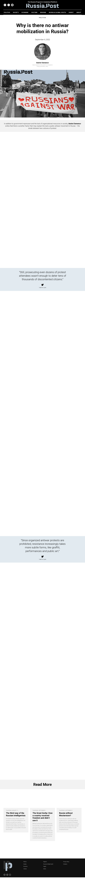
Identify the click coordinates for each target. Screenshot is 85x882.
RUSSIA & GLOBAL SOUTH (57, 12)
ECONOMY (25, 12)
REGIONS (43, 12)
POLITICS (7, 12)
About (44, 868)
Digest (44, 866)
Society (24, 864)
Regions (45, 861)
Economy (25, 866)
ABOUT (78, 12)
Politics (25, 861)
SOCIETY (16, 12)
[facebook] (5, 5)
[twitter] (8, 5)
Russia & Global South (48, 864)
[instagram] (12, 5)
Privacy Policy (66, 861)
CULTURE (34, 12)
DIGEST (71, 12)
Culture (25, 868)
